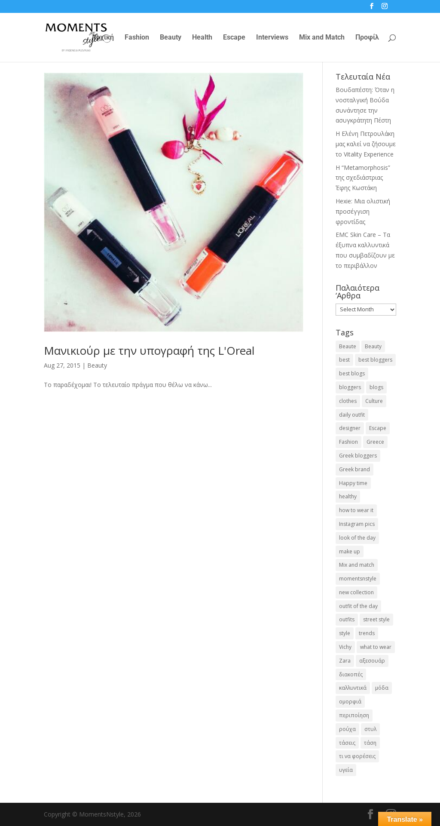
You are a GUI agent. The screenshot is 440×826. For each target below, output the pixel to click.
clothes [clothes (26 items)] (348, 401)
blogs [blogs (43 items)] (376, 387)
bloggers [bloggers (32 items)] (350, 387)
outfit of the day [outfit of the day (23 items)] (358, 606)
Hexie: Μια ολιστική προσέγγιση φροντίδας (363, 211)
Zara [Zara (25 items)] (345, 660)
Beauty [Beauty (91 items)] (373, 346)
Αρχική (103, 37)
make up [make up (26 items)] (349, 551)
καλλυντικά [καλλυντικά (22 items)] (353, 687)
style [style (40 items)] (344, 633)
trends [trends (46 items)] (367, 633)
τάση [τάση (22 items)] (370, 742)
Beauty (170, 37)
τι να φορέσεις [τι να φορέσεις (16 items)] (357, 756)
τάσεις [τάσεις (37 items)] (347, 742)
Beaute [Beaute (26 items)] (347, 346)
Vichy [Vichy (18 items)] (345, 647)
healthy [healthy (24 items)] (348, 496)
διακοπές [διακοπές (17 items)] (351, 674)
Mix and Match (322, 37)
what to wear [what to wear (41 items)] (375, 647)
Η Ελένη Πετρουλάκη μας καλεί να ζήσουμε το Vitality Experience (366, 143)
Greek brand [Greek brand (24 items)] (354, 469)
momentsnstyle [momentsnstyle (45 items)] (357, 578)
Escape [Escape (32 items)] (377, 428)
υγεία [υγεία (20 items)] (346, 770)
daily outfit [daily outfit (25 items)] (352, 414)
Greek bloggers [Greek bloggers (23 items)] (358, 455)
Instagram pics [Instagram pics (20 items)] (357, 524)
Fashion (137, 37)
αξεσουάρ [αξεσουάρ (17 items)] (372, 660)
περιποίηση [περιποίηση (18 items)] (354, 715)
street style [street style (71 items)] (376, 619)
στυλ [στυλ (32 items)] (370, 729)
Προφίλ (367, 37)
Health (202, 37)
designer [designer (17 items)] (350, 428)
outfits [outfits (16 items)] (346, 619)
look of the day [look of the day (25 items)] (357, 537)
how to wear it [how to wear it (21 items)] (356, 510)
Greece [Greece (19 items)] (375, 441)
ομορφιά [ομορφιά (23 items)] (350, 701)
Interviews (272, 37)
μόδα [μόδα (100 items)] (381, 687)
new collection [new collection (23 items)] (356, 592)
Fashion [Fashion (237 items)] (348, 441)
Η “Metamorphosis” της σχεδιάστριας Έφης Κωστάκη (363, 177)
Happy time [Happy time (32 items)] (353, 483)
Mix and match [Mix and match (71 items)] (356, 564)
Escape (234, 37)
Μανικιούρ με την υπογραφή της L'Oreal (149, 350)
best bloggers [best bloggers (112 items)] (375, 359)
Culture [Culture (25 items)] (374, 401)
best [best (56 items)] (344, 359)
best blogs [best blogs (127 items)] (352, 373)
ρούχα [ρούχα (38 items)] (347, 729)
